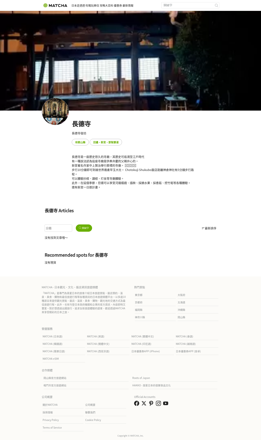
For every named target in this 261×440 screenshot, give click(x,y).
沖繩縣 (181, 309)
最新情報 (151, 5)
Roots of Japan (141, 378)
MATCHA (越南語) (186, 344)
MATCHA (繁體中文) (142, 336)
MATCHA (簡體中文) (98, 344)
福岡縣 (138, 309)
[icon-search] (216, 5)
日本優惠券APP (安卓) (188, 351)
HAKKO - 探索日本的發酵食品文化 (151, 385)
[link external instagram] (159, 404)
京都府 (138, 302)
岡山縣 (181, 317)
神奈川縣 (140, 317)
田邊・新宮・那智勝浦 (106, 142)
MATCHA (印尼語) (141, 344)
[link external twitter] (144, 404)
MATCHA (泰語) (184, 336)
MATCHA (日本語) (53, 336)
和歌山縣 (80, 142)
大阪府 (181, 295)
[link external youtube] (166, 404)
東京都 (138, 295)
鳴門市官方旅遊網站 (55, 385)
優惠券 (136, 5)
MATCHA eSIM (51, 358)
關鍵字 (84, 228)
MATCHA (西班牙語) (98, 351)
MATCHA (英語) (95, 336)
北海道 (181, 302)
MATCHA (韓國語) (53, 344)
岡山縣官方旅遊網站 (55, 378)
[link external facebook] (137, 404)
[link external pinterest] (152, 404)
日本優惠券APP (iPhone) (145, 351)
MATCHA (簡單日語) (54, 351)
